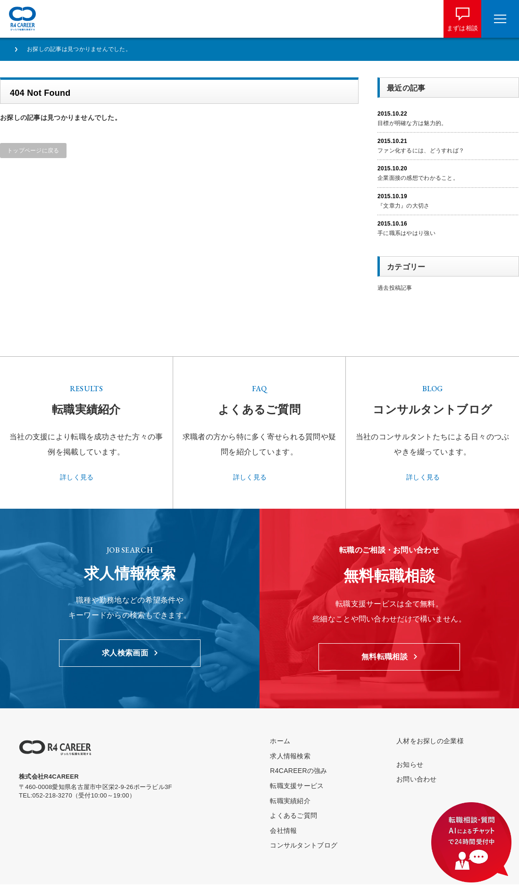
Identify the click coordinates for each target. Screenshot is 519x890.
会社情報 (283, 830)
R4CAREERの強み (298, 770)
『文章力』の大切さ (403, 205)
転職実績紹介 (290, 801)
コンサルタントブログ (303, 845)
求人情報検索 (290, 756)
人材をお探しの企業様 (430, 741)
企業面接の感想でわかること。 (418, 178)
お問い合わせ (416, 779)
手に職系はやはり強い (406, 233)
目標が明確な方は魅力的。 (412, 123)
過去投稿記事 (394, 288)
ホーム (280, 741)
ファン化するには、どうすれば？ (420, 150)
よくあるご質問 (293, 815)
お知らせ (409, 764)
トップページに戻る (33, 150)
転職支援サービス (297, 785)
